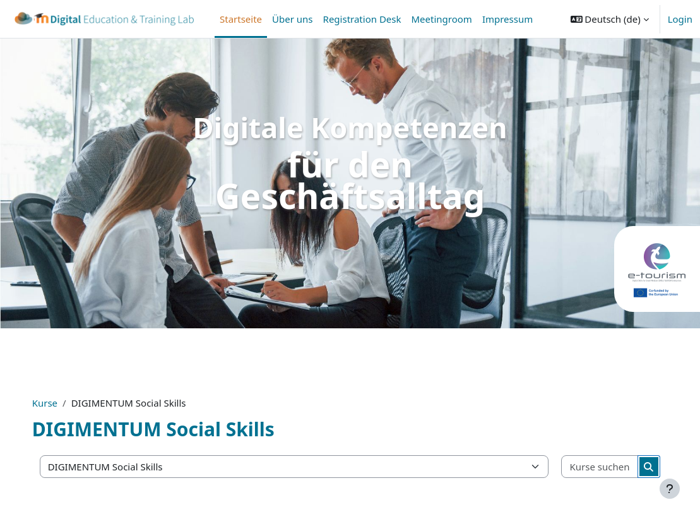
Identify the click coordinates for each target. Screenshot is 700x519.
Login (680, 19)
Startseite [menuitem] (241, 19)
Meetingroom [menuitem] (442, 19)
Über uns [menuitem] (292, 19)
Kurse (57, 403)
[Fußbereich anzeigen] (670, 489)
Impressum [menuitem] (507, 19)
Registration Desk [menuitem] (362, 19)
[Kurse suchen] (589, 467)
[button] (609, 19)
